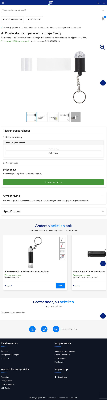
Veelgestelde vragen (10, 355)
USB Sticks (5, 388)
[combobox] (51, 10)
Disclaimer (59, 362)
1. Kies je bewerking (12, 137)
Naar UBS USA (34, 19)
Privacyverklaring (62, 355)
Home (15, 27)
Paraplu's (5, 377)
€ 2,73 (76, 285)
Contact (5, 351)
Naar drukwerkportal (12, 19)
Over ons (5, 358)
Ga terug (7, 27)
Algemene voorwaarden (65, 351)
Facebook (61, 377)
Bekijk (60, 286)
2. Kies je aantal (10, 163)
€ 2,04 (8, 285)
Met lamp (44, 27)
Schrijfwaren (6, 381)
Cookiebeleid (60, 358)
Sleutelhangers (30, 27)
